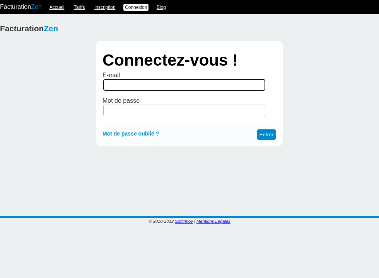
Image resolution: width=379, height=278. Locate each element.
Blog (161, 7)
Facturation (21, 6)
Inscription (105, 7)
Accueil (57, 7)
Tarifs (79, 7)
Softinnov (184, 221)
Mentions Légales (213, 221)
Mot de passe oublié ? (130, 133)
